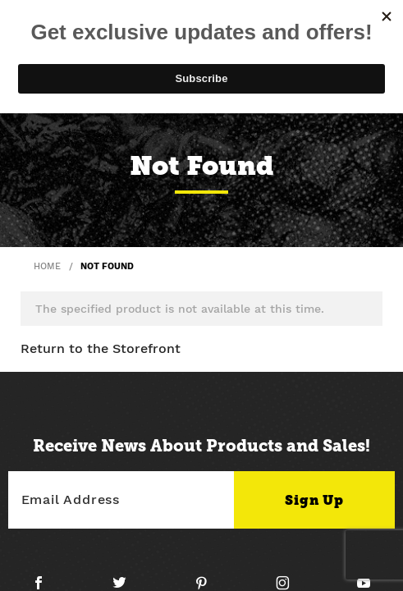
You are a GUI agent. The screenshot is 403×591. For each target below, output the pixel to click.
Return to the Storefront (101, 348)
